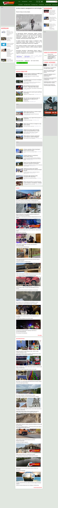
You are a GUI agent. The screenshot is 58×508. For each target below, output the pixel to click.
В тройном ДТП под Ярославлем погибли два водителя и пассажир (27, 316)
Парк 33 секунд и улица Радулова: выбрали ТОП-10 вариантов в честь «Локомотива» (52, 12)
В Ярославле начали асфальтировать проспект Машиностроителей (25, 440)
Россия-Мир (20, 4)
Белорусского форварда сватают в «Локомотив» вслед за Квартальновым (50, 75)
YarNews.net (27, 60)
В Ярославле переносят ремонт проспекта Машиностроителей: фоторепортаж (29, 425)
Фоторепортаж (41, 4)
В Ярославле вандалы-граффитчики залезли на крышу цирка (28, 273)
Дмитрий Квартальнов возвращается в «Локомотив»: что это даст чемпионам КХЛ (50, 79)
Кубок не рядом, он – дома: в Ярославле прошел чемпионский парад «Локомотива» (29, 367)
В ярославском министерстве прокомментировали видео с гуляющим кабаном (28, 260)
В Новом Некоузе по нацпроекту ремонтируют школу (31, 156)
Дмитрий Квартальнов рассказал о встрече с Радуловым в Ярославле (31, 86)
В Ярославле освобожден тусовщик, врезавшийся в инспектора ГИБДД (26, 245)
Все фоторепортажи (38, 487)
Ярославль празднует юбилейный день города (25, 395)
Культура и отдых (48, 4)
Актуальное (48, 8)
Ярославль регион (27, 4)
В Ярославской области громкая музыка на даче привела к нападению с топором (33, 182)
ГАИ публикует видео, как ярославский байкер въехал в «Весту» (27, 288)
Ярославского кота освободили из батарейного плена (27, 302)
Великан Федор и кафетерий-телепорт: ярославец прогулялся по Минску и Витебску (28, 409)
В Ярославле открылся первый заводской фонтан (10, 60)
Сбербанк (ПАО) (50, 54)
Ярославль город (34, 4)
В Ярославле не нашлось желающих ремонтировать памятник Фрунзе (31, 136)
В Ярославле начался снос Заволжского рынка (25, 454)
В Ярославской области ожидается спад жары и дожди (32, 124)
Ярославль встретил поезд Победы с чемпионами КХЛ (27, 200)
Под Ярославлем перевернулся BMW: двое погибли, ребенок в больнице (33, 74)
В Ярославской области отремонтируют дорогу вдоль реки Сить (32, 112)
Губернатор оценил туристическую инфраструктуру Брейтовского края (31, 130)
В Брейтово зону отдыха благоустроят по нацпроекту (33, 118)
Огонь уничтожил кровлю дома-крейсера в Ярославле (33, 92)
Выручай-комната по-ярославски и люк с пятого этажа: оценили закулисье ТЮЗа (27, 352)
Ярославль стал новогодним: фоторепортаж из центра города (28, 381)
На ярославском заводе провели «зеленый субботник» (9, 39)
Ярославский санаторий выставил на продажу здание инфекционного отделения (32, 99)
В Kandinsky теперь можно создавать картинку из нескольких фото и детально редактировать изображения (52, 57)
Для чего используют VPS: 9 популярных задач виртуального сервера (10, 32)
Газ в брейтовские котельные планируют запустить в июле (33, 80)
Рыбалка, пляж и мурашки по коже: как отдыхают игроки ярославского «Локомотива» (52, 27)
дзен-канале (27, 56)
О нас (19, 1)
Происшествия (54, 4)
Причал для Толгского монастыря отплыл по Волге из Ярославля (27, 469)
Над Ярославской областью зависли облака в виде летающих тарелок (28, 483)
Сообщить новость (22, 62)
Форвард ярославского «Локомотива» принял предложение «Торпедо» (50, 82)
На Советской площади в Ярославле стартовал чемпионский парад (28, 230)
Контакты (30, 1)
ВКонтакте (19, 56)
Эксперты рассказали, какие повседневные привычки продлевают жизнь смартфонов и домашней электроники (10, 53)
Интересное (5, 28)
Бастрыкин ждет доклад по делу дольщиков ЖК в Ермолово (31, 176)
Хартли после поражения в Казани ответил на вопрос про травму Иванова (49, 71)
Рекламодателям (24, 1)
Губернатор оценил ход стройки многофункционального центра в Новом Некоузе (33, 169)
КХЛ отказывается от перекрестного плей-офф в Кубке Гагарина (50, 68)
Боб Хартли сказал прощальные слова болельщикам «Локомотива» (50, 85)
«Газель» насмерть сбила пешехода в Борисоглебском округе (32, 150)
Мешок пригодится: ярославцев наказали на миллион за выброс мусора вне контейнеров (27, 215)
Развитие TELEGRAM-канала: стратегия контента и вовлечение (10, 45)
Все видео (40, 335)
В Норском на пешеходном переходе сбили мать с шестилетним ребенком (26, 331)
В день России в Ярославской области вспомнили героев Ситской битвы (32, 163)
